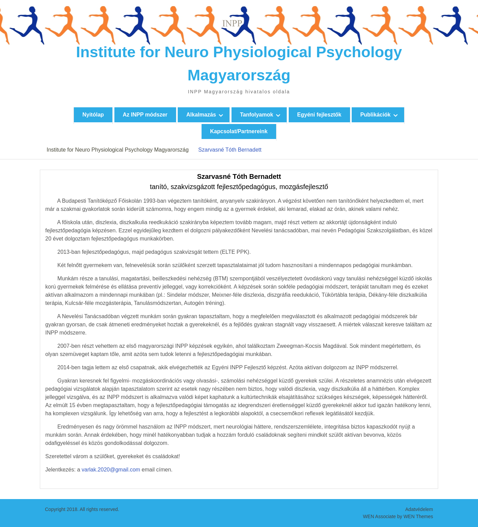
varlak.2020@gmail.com (111, 469)
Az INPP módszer (145, 115)
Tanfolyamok (256, 115)
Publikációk (375, 115)
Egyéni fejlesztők (319, 115)
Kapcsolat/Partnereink (239, 131)
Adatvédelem (419, 509)
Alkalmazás (201, 115)
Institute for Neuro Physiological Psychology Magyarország (118, 150)
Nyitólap (93, 115)
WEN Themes (418, 516)
